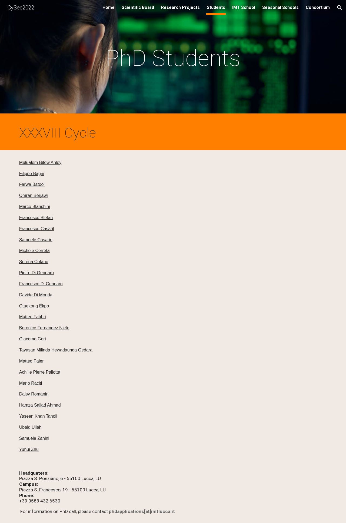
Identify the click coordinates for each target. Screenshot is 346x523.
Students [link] (216, 7)
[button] (339, 7)
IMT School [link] (243, 7)
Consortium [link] (318, 7)
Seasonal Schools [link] (280, 7)
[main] (173, 58)
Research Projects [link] (180, 7)
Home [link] (108, 7)
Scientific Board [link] (138, 7)
